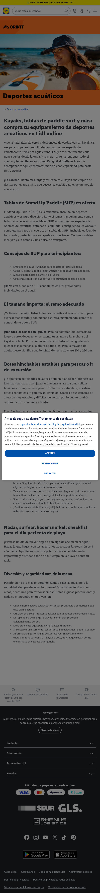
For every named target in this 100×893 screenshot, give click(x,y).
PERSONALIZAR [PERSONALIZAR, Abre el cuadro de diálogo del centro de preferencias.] (50, 463)
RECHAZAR (50, 473)
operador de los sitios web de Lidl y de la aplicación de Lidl (50, 424)
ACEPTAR (50, 453)
